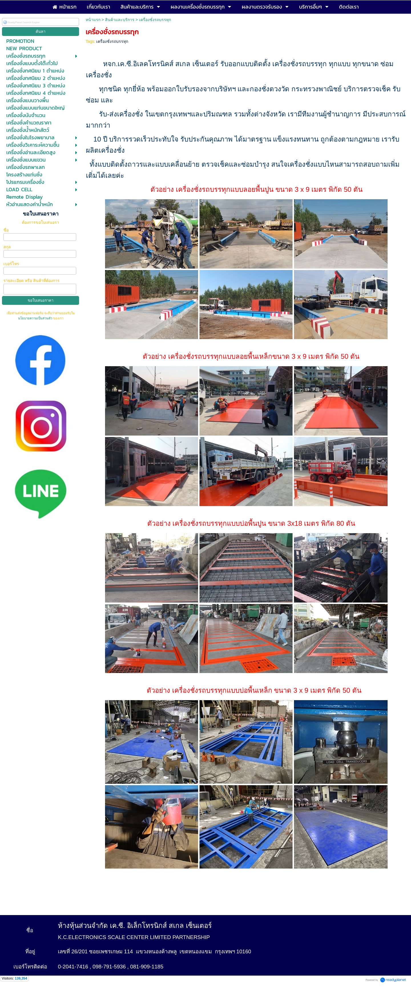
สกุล (7, 247)
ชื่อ (6, 230)
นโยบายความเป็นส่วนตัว (35, 318)
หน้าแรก (93, 19)
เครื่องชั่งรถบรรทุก (112, 41)
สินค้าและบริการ (119, 19)
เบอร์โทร (11, 263)
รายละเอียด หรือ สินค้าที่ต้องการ (31, 280)
